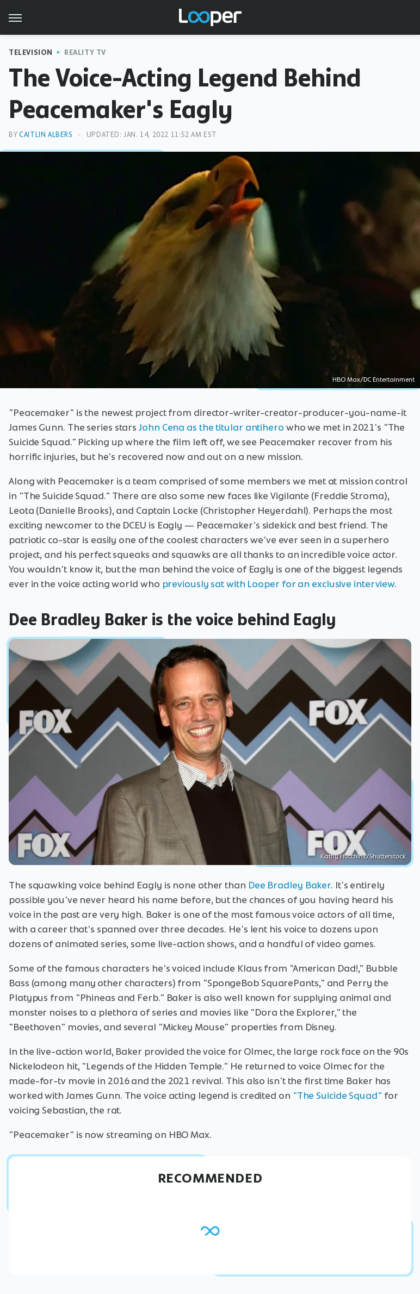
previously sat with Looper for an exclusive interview (278, 583)
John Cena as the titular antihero (211, 427)
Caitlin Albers (45, 134)
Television (31, 52)
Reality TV (85, 52)
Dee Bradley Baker (289, 885)
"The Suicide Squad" (337, 1095)
